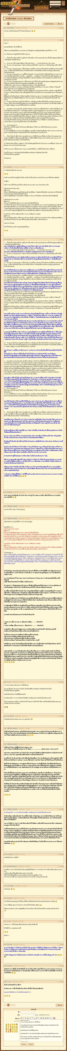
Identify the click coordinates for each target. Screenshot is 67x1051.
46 (5, 506)
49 (5, 716)
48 (5, 682)
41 (5, 28)
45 (5, 492)
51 (5, 744)
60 (5, 981)
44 (5, 239)
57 (5, 921)
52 (5, 809)
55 (5, 886)
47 (5, 518)
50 (5, 728)
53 (5, 854)
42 (5, 40)
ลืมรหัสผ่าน (62, 8)
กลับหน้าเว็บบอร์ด (49, 24)
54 (5, 866)
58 (5, 944)
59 (5, 966)
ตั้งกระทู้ (60, 24)
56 (5, 898)
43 (5, 167)
